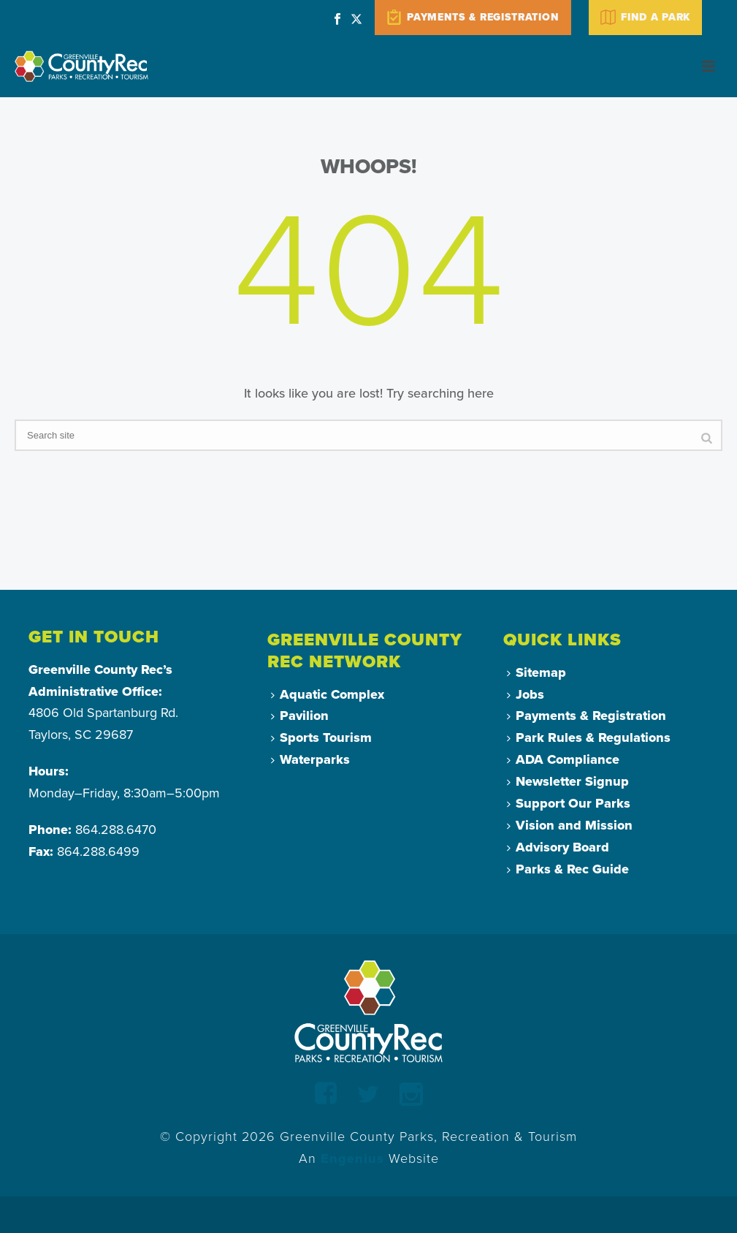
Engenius (352, 1158)
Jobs (525, 694)
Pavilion (300, 715)
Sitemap (536, 672)
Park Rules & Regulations (589, 737)
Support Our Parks (568, 803)
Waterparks (310, 759)
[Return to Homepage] (368, 1011)
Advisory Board (558, 847)
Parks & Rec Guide (568, 869)
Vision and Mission (570, 825)
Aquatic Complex (327, 694)
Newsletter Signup (568, 781)
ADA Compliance (563, 759)
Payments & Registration (586, 715)
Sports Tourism (321, 737)
